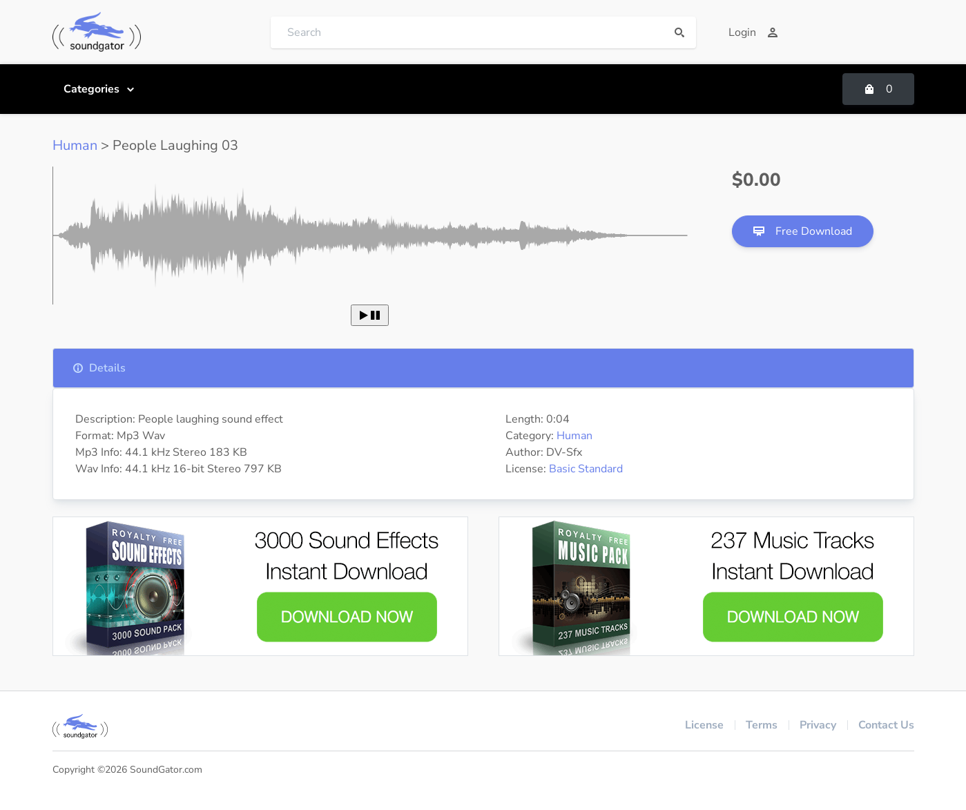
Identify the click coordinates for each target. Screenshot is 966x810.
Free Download (802, 231)
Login (753, 32)
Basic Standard (586, 468)
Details (99, 368)
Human (74, 145)
